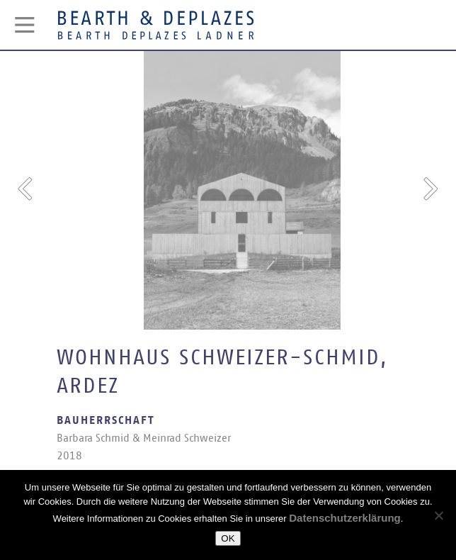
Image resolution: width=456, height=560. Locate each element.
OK (227, 538)
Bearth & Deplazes (156, 25)
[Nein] (438, 515)
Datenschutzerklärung (345, 518)
